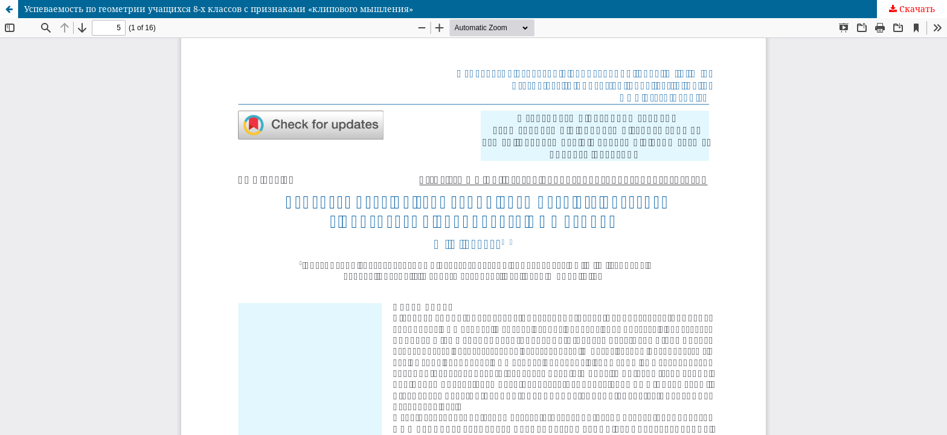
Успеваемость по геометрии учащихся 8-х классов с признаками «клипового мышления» (218, 8)
